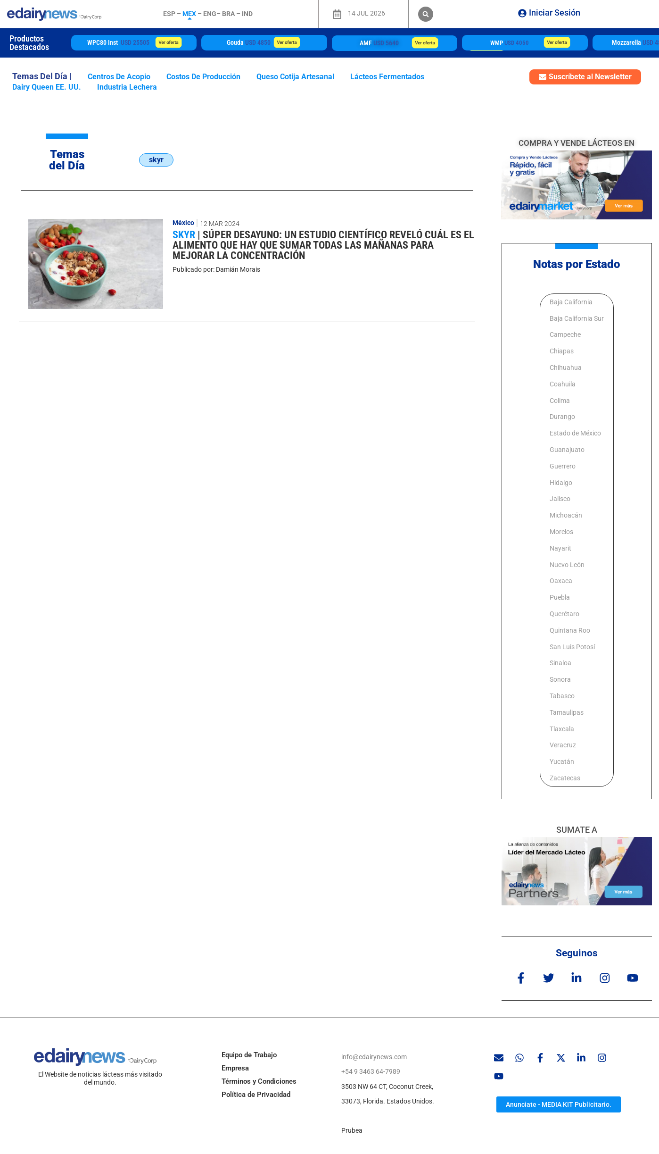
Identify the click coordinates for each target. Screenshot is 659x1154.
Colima (560, 400)
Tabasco (562, 696)
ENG (209, 13)
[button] (425, 14)
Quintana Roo (570, 630)
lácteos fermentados (387, 76)
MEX (189, 13)
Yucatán (562, 761)
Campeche (565, 334)
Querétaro (564, 614)
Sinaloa (560, 663)
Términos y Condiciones (259, 1081)
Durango (562, 416)
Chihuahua (566, 367)
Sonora (560, 679)
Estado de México (575, 433)
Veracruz (563, 745)
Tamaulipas (567, 712)
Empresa (235, 1067)
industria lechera (127, 87)
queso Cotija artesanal (295, 76)
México (183, 222)
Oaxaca (561, 581)
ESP (169, 13)
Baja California (571, 302)
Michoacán (566, 515)
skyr (185, 235)
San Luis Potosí (572, 647)
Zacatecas (565, 778)
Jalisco (560, 498)
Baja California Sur (577, 318)
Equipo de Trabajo (249, 1054)
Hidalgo (561, 482)
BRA (228, 13)
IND (247, 13)
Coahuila (563, 384)
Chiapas (562, 351)
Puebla (560, 597)
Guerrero (563, 466)
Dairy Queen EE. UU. (46, 87)
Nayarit (560, 548)
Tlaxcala (562, 729)
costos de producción (203, 76)
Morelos (561, 531)
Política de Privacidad (256, 1094)
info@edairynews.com (374, 1056)
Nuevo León (567, 565)
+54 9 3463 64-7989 (370, 1071)
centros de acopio (119, 76)
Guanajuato (567, 449)
